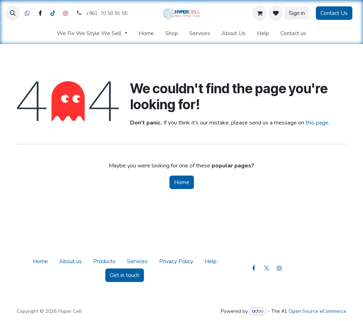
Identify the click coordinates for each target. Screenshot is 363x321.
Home (181, 182)
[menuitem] (92, 33)
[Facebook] (27, 13)
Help (211, 261)
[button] (12, 13)
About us (70, 261)
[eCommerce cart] (259, 13)
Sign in (297, 13)
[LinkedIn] (52, 13)
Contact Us (334, 13)
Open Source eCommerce (317, 311)
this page (317, 123)
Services (137, 261)
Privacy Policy (176, 261)
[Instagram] (65, 13)
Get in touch (124, 275)
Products (104, 261)
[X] (40, 13)
